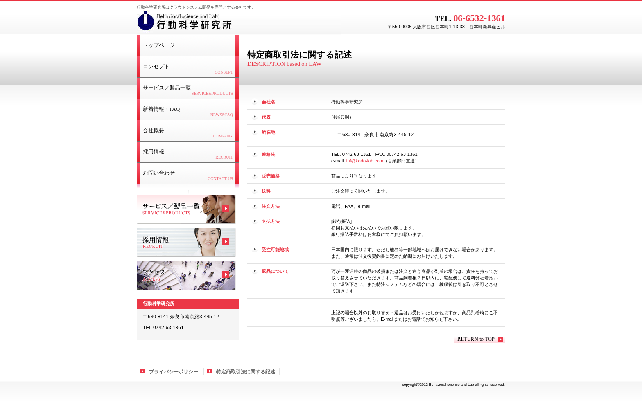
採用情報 (186, 242)
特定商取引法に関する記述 (245, 372)
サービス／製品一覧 (186, 209)
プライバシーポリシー (173, 372)
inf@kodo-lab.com (364, 160)
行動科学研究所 (239, 22)
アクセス (186, 275)
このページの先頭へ (479, 339)
